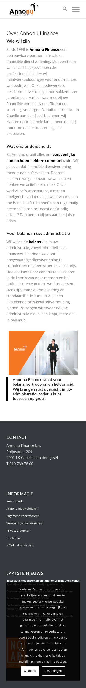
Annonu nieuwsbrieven (22, 508)
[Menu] (73, 9)
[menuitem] (62, 9)
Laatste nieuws (24, 573)
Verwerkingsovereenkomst (24, 523)
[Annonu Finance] (35, 9)
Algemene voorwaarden (22, 516)
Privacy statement (18, 530)
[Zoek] (62, 9)
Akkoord (30, 671)
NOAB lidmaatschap (20, 545)
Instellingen (53, 671)
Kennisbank (14, 501)
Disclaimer (13, 538)
